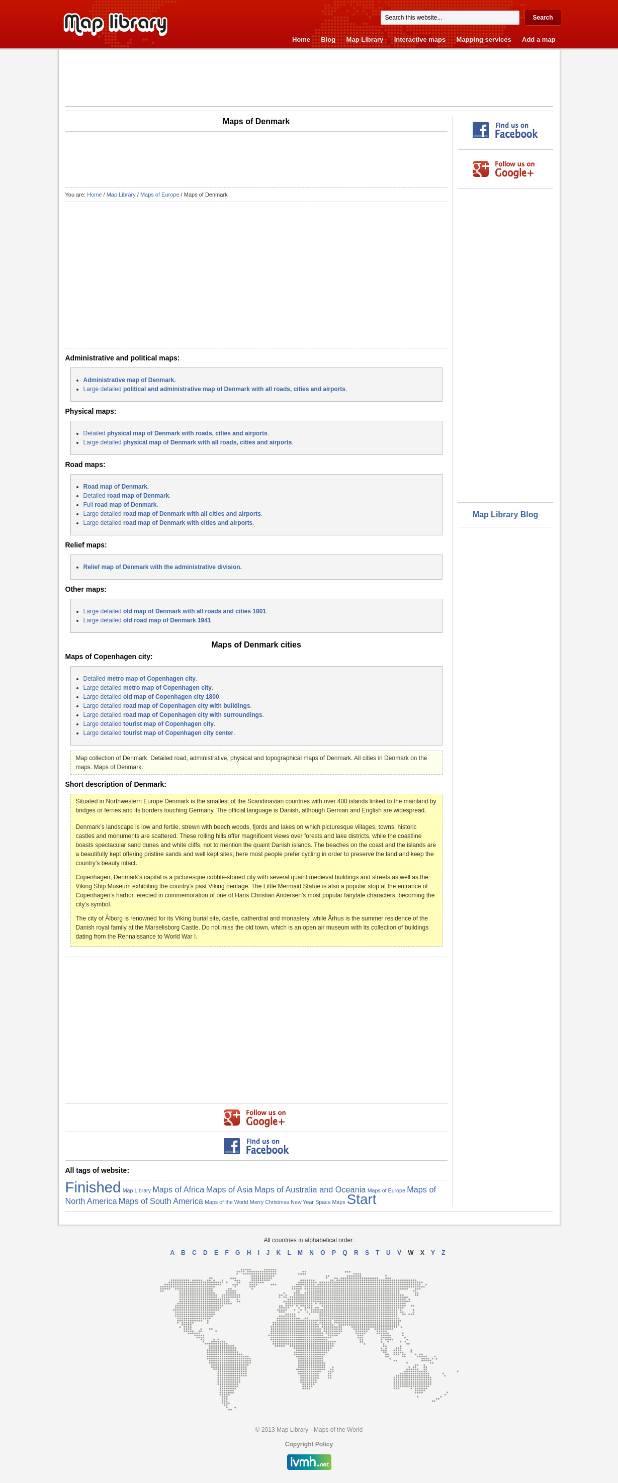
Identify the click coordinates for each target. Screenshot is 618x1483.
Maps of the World (226, 1202)
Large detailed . (215, 389)
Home (301, 39)
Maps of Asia (229, 1189)
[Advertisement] (309, 77)
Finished (93, 1187)
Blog (328, 39)
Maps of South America (161, 1201)
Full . (120, 504)
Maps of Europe (160, 195)
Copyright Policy (309, 1444)
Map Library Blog (506, 514)
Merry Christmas (269, 1202)
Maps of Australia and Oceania (310, 1189)
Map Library (365, 39)
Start (362, 1199)
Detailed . (176, 433)
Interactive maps (420, 39)
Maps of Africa (178, 1189)
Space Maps (330, 1202)
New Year (302, 1202)
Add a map (538, 39)
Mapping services (484, 39)
